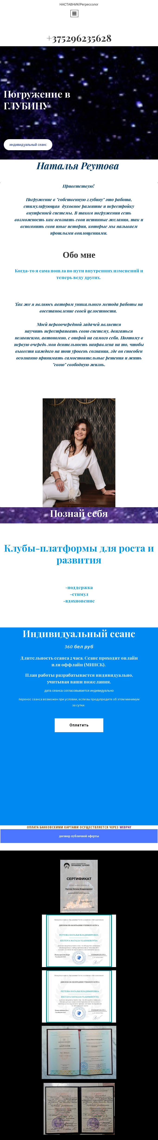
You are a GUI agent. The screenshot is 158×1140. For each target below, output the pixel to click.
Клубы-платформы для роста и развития (79, 553)
